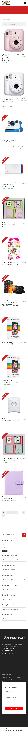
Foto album (11, 502)
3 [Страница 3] (13, 512)
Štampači (11, 188)
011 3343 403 (9, 651)
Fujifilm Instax (9, 64)
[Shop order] (14, 19)
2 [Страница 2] (10, 512)
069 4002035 (9, 648)
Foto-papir (4, 346)
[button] (24, 535)
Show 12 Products (9, 24)
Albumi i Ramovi (5, 502)
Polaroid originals (5, 143)
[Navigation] (25, 3)
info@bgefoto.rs (10, 653)
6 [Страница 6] (23, 512)
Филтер (5, 550)
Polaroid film (9, 346)
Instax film (4, 266)
